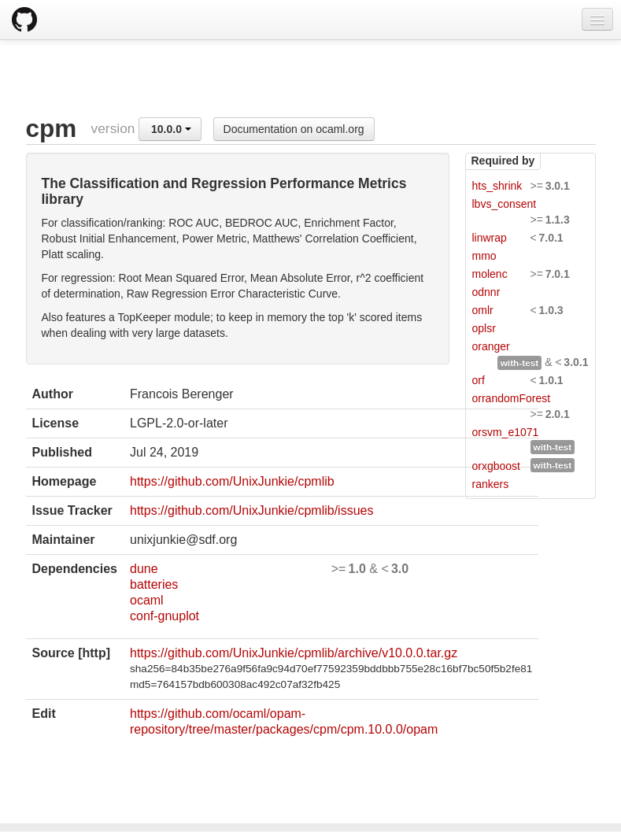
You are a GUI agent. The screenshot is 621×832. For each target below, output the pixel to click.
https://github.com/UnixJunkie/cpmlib (232, 481)
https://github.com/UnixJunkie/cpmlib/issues (251, 510)
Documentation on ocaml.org (294, 129)
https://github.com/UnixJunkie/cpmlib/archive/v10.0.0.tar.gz (293, 653)
